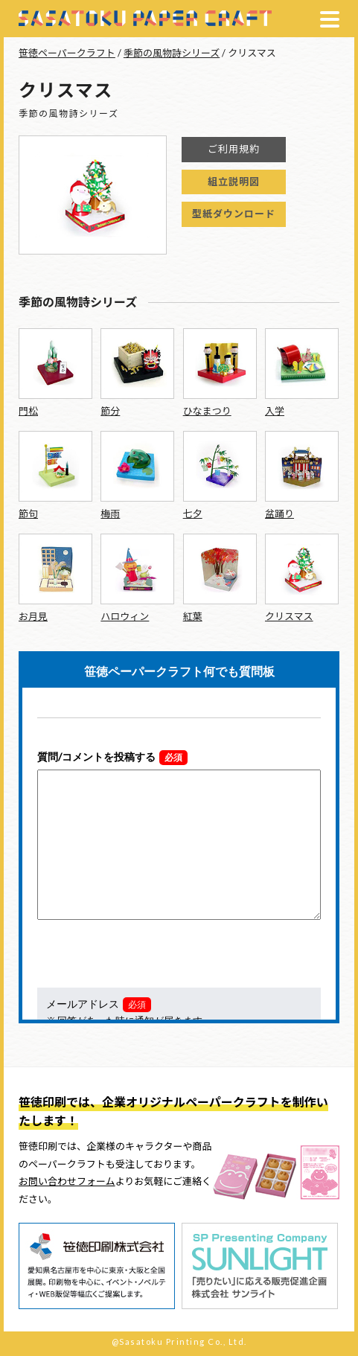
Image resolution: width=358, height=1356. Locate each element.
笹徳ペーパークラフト (67, 53)
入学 (274, 411)
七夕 (192, 513)
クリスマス (289, 616)
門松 (28, 411)
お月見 (33, 616)
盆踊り (279, 513)
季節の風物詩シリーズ (172, 53)
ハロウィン (124, 616)
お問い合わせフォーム (67, 1181)
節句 (28, 513)
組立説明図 (234, 182)
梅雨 (110, 513)
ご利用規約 (234, 149)
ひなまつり (207, 411)
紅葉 (192, 616)
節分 (110, 411)
